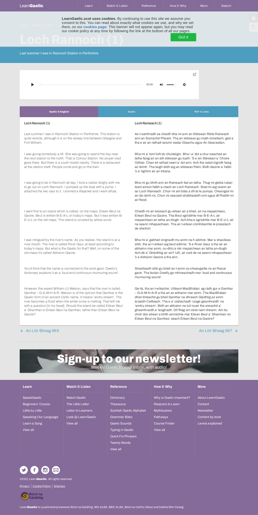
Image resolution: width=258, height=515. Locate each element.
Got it (183, 37)
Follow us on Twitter (24, 470)
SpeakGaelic (32, 397)
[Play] (32, 84)
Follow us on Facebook (34, 470)
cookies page (94, 27)
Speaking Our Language (40, 417)
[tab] (59, 111)
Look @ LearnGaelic (81, 417)
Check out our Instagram (45, 470)
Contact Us (56, 470)
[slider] (90, 84)
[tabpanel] (129, 221)
